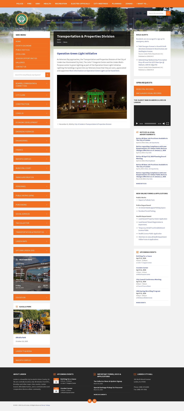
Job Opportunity (154, 142)
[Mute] (164, 123)
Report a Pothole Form (147, 200)
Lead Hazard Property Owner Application (153, 219)
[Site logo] (21, 27)
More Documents (100, 394)
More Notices (141, 183)
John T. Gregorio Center (145, 263)
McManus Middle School (145, 298)
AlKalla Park (21, 337)
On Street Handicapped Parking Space (152, 208)
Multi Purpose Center (144, 274)
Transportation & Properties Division (98, 124)
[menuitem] (20, 3)
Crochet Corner (142, 268)
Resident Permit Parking (147, 211)
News (65, 42)
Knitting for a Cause (144, 256)
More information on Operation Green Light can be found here (94, 70)
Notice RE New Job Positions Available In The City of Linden (152, 139)
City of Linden (79, 124)
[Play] (137, 123)
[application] (152, 115)
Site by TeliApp (45, 405)
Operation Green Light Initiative (77, 53)
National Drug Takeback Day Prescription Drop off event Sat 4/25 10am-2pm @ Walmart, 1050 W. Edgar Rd (153, 62)
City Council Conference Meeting (148, 279)
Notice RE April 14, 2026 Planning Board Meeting (151, 157)
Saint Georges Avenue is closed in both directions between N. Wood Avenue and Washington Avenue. (153, 48)
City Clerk (148, 153)
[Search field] (159, 13)
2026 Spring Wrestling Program (148, 291)
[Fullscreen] (167, 123)
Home (59, 42)
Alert (147, 142)
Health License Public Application (150, 234)
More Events (141, 302)
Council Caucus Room (144, 286)
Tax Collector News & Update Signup (108, 381)
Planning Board (150, 161)
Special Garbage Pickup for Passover (108, 387)
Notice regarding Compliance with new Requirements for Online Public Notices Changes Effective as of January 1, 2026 (151, 148)
